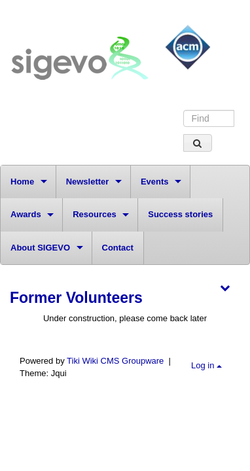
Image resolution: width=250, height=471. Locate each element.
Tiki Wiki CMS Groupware (116, 361)
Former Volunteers (76, 297)
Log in (206, 365)
